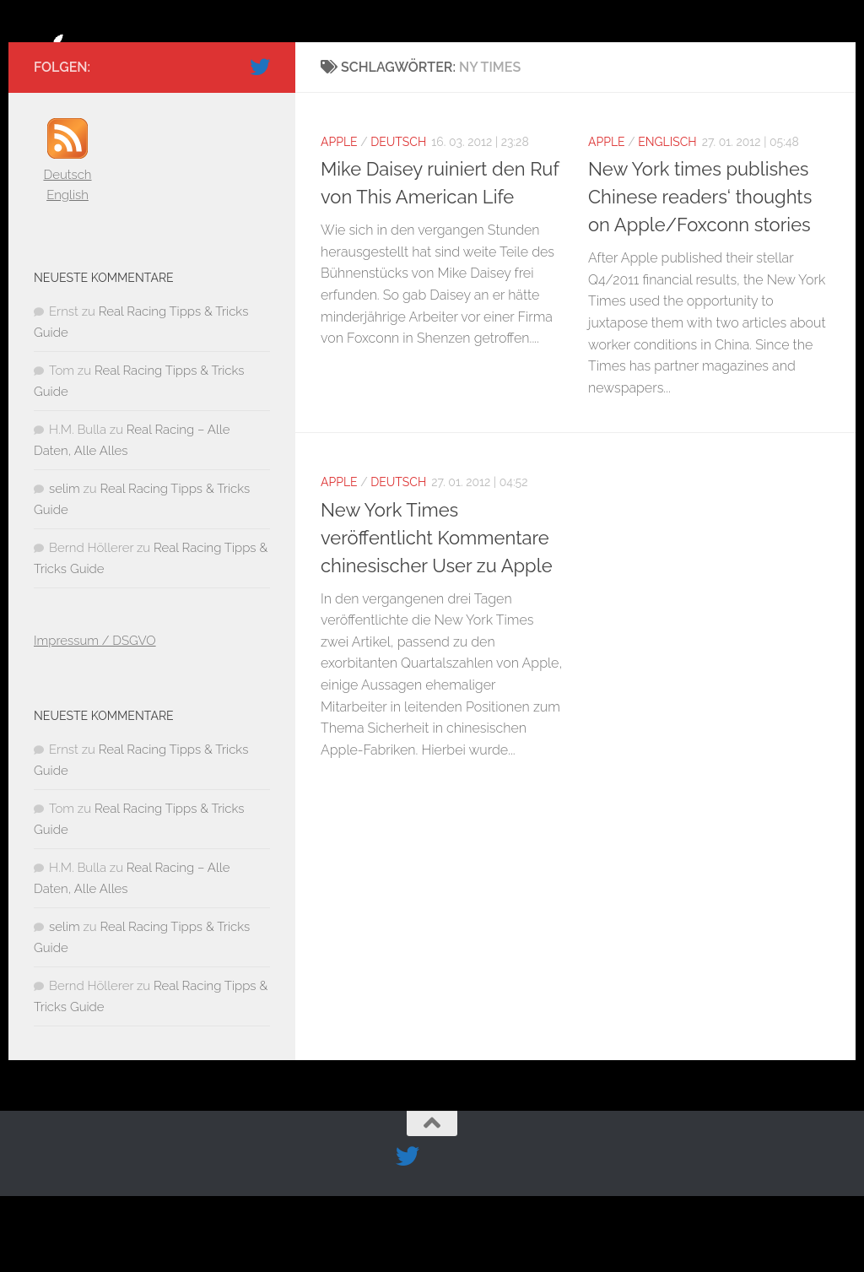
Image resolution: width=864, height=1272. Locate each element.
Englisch (667, 218)
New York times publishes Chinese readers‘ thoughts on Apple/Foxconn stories (700, 272)
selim (64, 564)
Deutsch (398, 218)
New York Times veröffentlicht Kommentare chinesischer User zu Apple (437, 613)
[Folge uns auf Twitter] (260, 143)
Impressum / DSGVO (95, 716)
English (67, 271)
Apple (339, 218)
